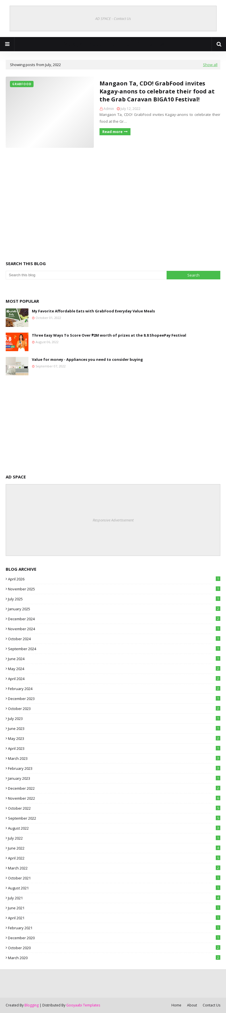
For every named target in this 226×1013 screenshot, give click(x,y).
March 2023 (114, 758)
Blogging (31, 1005)
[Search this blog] (86, 275)
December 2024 (114, 618)
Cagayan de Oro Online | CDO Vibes (113, 44)
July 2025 (114, 598)
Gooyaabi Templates (83, 1005)
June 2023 (114, 728)
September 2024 (114, 648)
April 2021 (114, 917)
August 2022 (114, 828)
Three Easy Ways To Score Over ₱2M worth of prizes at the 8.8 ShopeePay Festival (109, 335)
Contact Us (211, 1005)
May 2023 (114, 738)
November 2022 (114, 798)
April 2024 (114, 678)
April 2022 (114, 858)
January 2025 (114, 608)
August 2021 (114, 888)
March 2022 (114, 868)
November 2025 (114, 589)
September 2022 (114, 818)
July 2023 (114, 718)
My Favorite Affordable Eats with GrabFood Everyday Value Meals (93, 311)
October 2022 (114, 808)
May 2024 (114, 668)
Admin (108, 108)
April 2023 (114, 748)
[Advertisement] (113, 196)
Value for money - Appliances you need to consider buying (87, 359)
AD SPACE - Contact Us (113, 18)
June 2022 (114, 848)
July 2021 (114, 898)
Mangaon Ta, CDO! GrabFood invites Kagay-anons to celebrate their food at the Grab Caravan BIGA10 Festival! (157, 91)
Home (176, 1005)
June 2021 (114, 907)
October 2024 (114, 638)
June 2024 (114, 658)
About (192, 1005)
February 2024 (114, 688)
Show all (210, 64)
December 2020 (114, 937)
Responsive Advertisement (113, 520)
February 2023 (114, 768)
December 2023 (114, 698)
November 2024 (114, 628)
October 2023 (114, 708)
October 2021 (114, 878)
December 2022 (114, 788)
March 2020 (114, 957)
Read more (112, 131)
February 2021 (114, 927)
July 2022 (114, 838)
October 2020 (114, 947)
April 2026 (114, 579)
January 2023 (114, 778)
